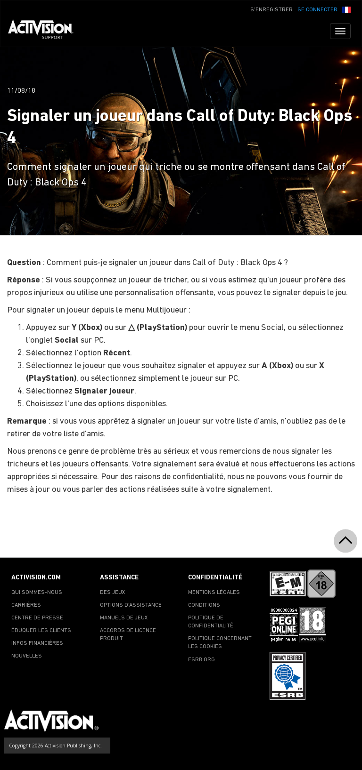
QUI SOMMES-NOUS (36, 592)
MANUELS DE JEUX (124, 618)
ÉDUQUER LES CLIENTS (41, 631)
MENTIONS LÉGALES (214, 592)
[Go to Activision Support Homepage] (45, 31)
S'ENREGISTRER (271, 10)
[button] (346, 9)
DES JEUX (112, 592)
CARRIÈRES (26, 605)
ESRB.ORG (201, 660)
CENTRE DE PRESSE (37, 618)
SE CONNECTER (317, 10)
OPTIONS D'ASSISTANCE (131, 605)
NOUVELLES (26, 656)
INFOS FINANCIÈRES (37, 643)
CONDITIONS (204, 605)
